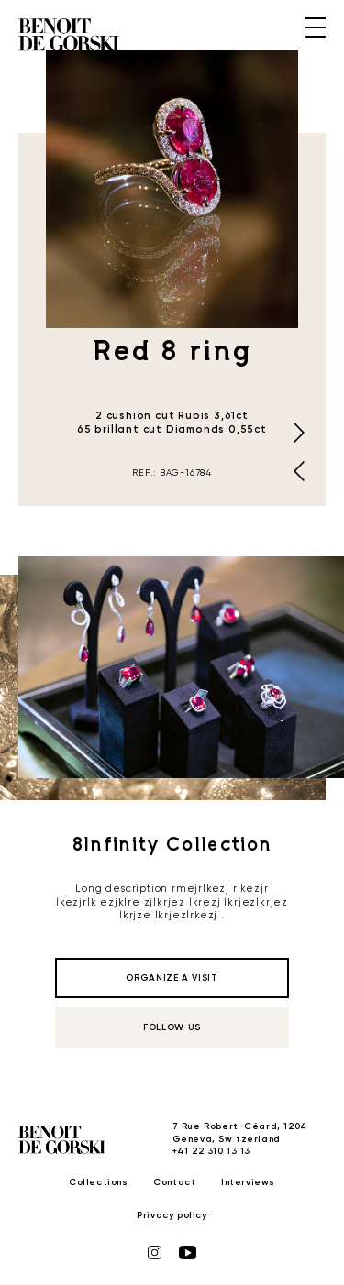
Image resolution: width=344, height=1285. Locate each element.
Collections (98, 1182)
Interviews (248, 1182)
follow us (172, 1027)
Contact (174, 1182)
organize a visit (171, 977)
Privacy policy (171, 1215)
